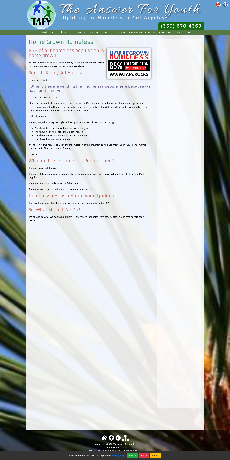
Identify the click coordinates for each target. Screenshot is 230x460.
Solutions (118, 33)
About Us (65, 32)
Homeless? (162, 33)
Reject (144, 455)
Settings (156, 455)
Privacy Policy (118, 455)
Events (81, 32)
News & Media (140, 33)
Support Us (99, 33)
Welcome (48, 32)
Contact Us (182, 33)
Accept (132, 455)
